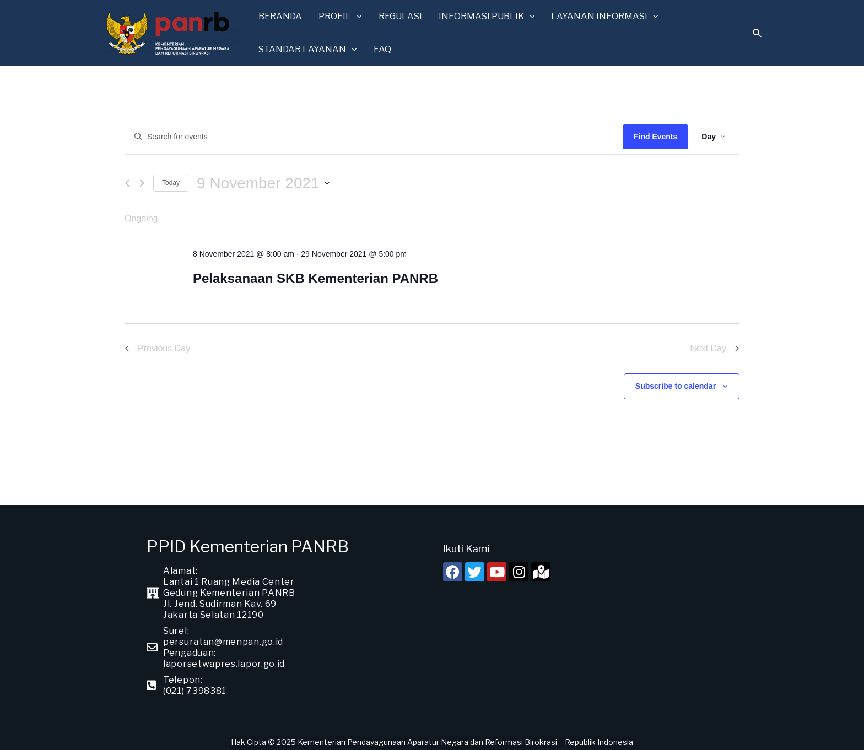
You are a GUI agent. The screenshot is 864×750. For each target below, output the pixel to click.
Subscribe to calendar (675, 381)
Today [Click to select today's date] (171, 178)
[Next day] (142, 178)
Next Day (714, 343)
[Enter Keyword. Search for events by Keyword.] (374, 132)
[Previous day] (128, 178)
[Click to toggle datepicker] (263, 178)
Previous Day (157, 343)
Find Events (655, 131)
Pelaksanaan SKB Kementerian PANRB (315, 273)
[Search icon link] (758, 31)
